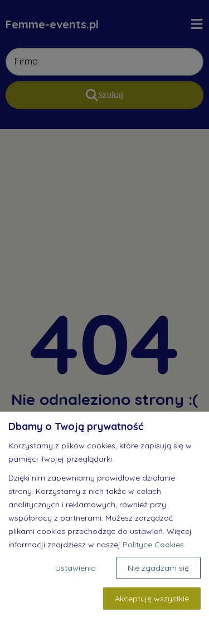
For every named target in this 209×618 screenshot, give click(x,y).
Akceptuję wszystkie (152, 599)
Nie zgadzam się (158, 568)
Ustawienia (75, 568)
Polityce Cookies (153, 545)
